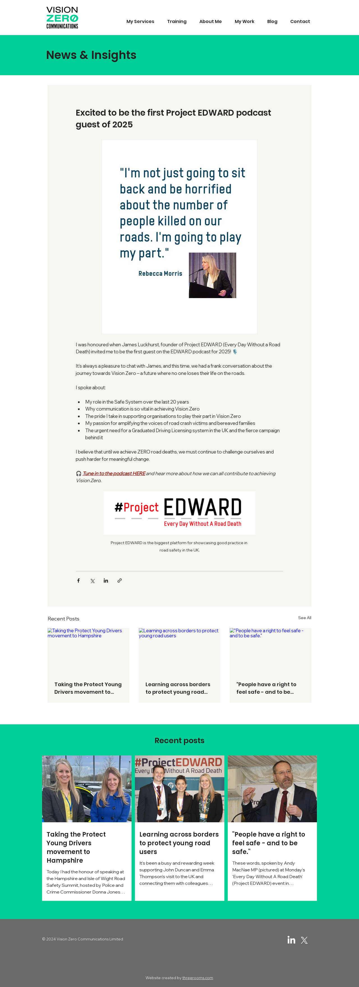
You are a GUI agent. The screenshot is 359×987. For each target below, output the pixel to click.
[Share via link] (119, 580)
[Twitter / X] (304, 940)
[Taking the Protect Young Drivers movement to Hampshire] (88, 651)
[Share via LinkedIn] (106, 580)
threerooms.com (197, 977)
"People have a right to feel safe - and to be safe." (266, 688)
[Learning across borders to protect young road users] (179, 651)
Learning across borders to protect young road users (178, 688)
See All (304, 617)
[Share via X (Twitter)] (92, 580)
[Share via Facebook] (78, 580)
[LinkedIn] (291, 940)
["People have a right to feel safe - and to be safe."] (270, 651)
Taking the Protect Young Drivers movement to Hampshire (88, 688)
